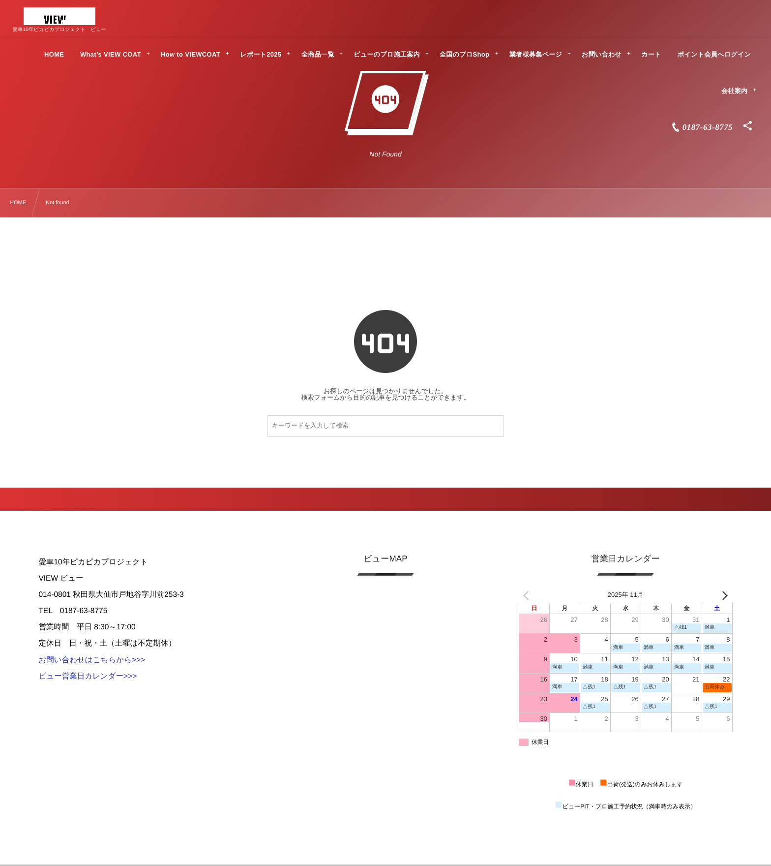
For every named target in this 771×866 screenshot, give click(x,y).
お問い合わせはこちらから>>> (91, 660)
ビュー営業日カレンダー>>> (87, 676)
